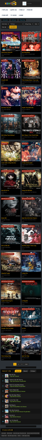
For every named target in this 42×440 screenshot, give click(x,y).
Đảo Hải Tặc (12, 374)
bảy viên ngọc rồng (12, 435)
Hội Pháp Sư (12, 405)
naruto (19, 435)
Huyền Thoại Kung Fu (7, 300)
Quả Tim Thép (25, 356)
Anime (20, 15)
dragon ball (4, 435)
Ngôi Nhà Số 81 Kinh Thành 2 (29, 218)
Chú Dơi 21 (12, 415)
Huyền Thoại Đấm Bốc (28, 107)
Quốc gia (13, 10)
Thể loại (4, 10)
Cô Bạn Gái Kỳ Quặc (27, 162)
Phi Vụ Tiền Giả (5, 245)
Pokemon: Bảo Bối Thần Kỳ (16, 379)
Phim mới (4, 15)
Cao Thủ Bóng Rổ (13, 420)
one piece (4, 433)
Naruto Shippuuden (14, 390)
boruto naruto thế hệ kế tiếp (33, 433)
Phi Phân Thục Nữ (6, 107)
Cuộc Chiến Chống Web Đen (8, 162)
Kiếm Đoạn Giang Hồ (6, 52)
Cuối (26, 364)
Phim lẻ (21, 10)
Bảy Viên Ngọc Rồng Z (14, 395)
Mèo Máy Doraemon (14, 410)
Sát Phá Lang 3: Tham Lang (29, 245)
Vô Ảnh (24, 328)
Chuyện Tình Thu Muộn (7, 328)
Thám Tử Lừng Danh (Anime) (16, 385)
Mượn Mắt (4, 218)
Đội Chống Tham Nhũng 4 (8, 135)
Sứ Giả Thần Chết (13, 400)
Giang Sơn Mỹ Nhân (27, 190)
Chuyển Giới (4, 80)
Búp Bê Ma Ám (5, 190)
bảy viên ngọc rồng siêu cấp (19, 433)
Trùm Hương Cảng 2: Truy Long (30, 80)
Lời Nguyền (25, 300)
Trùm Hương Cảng (6, 356)
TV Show (13, 15)
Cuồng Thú (25, 273)
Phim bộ (29, 10)
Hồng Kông (22, 20)
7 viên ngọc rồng (25, 435)
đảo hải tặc (9, 433)
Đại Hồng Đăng (26, 52)
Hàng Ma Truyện (5, 273)
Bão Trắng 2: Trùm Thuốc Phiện (30, 135)
